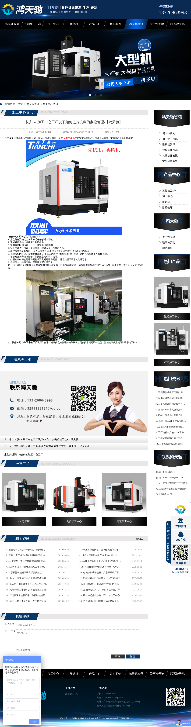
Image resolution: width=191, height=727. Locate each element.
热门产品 (172, 261)
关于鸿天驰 (157, 24)
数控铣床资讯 (170, 150)
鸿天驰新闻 (168, 133)
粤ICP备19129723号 (110, 718)
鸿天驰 (172, 221)
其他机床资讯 (170, 155)
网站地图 (125, 718)
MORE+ (140, 538)
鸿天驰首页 (12, 24)
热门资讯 (172, 378)
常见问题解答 (170, 161)
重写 (118, 656)
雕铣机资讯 (168, 144)
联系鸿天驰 (177, 24)
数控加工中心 (71, 694)
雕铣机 (74, 24)
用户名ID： (10, 624)
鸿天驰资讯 (136, 24)
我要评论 (22, 616)
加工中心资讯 (50, 104)
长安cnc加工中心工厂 (31, 454)
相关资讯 (22, 539)
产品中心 (94, 24)
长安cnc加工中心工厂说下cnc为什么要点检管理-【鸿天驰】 (47, 439)
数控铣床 (167, 207)
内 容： (10, 631)
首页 (20, 104)
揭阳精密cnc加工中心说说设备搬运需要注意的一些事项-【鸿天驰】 (52, 446)
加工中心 (53, 24)
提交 (133, 656)
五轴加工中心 (32, 24)
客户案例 (115, 24)
